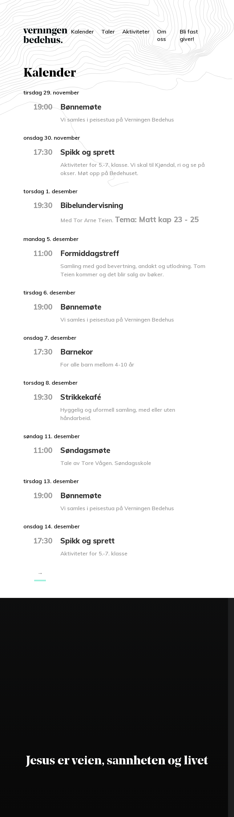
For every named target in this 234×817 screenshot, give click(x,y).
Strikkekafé (80, 397)
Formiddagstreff (89, 253)
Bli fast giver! (189, 35)
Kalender (82, 31)
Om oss (161, 35)
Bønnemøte (80, 106)
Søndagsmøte (85, 450)
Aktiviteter (136, 31)
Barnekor (76, 351)
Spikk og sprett (87, 152)
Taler (108, 31)
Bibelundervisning (91, 205)
